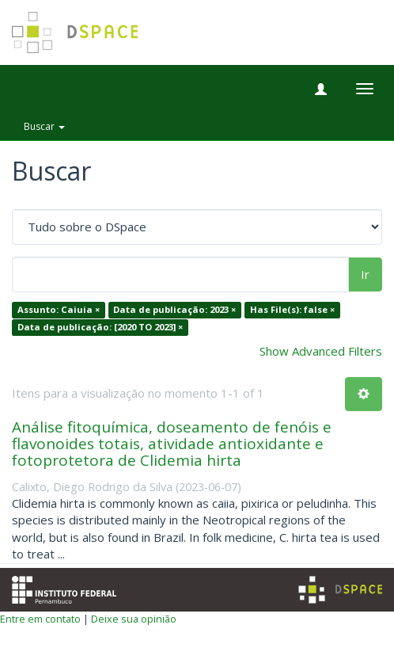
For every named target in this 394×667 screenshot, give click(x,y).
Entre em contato (40, 619)
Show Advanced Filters (321, 351)
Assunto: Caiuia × (58, 310)
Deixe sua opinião (133, 619)
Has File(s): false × (292, 310)
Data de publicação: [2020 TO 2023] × (100, 327)
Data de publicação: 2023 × (174, 310)
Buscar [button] (44, 126)
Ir (365, 274)
